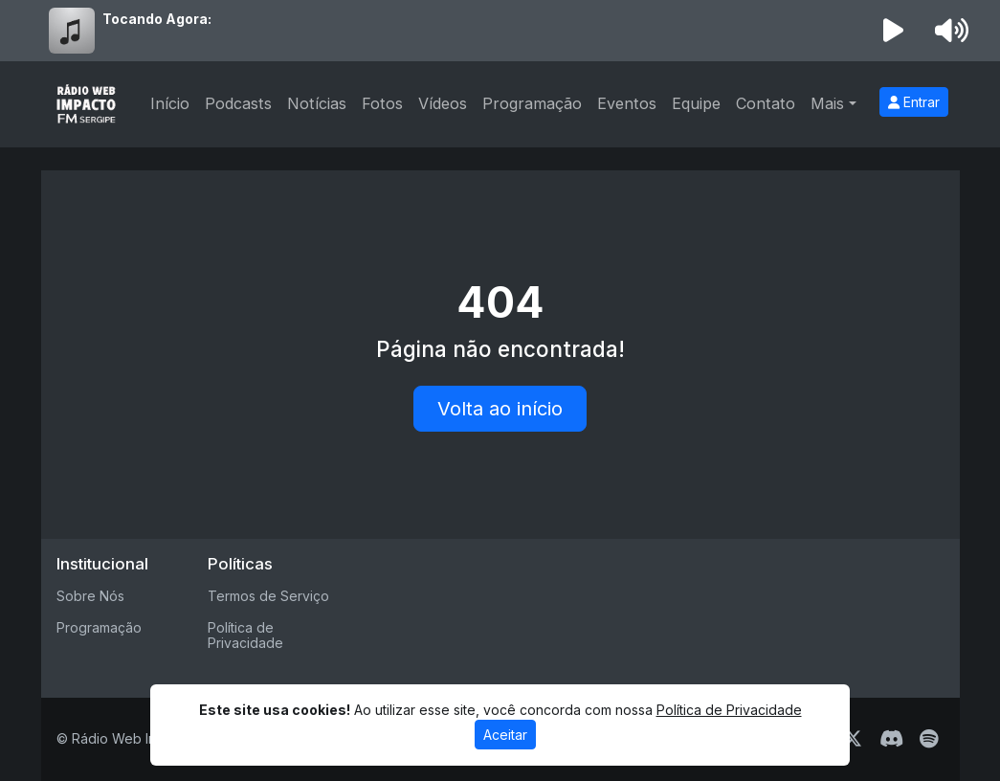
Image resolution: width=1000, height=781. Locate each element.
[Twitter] (852, 738)
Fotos (382, 103)
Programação (532, 103)
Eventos (626, 103)
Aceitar (505, 734)
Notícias (316, 103)
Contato (765, 103)
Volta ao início (500, 408)
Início (169, 103)
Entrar (914, 102)
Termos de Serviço (268, 596)
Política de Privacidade (245, 635)
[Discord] (891, 738)
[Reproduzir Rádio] (892, 31)
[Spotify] (929, 738)
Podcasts (238, 103)
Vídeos (442, 103)
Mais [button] (827, 103)
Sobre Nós (90, 596)
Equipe (696, 103)
